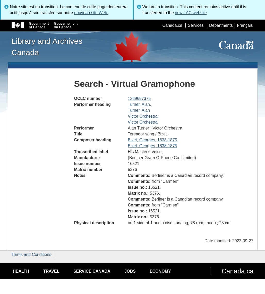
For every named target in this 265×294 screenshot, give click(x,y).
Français (245, 25)
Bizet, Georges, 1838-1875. (153, 140)
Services (195, 25)
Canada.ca (172, 25)
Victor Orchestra (142, 122)
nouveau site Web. (91, 13)
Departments (221, 25)
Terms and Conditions (32, 254)
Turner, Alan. (139, 104)
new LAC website (191, 13)
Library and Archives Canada (47, 47)
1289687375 (139, 98)
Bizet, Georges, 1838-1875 (152, 146)
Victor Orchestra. (143, 116)
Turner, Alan (139, 110)
